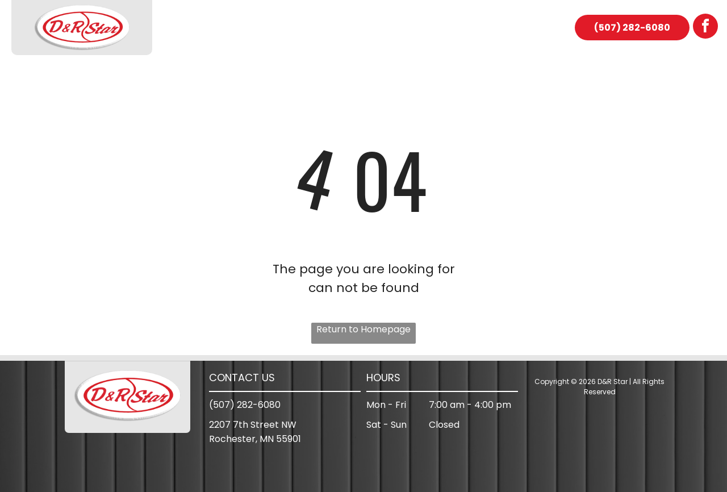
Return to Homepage (363, 329)
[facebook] (705, 27)
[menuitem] (198, 28)
